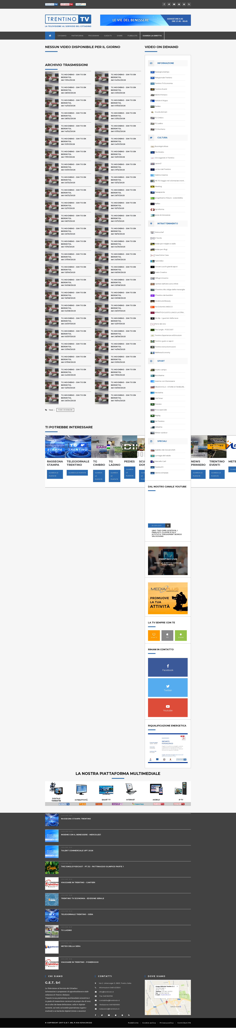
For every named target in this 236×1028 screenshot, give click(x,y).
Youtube (168, 705)
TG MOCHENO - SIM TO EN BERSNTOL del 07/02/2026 (124, 128)
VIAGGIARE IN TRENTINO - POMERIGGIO (81, 962)
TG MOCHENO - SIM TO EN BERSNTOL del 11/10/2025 (74, 244)
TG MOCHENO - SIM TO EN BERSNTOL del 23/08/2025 (124, 282)
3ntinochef (159, 232)
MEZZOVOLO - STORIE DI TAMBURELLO (170, 387)
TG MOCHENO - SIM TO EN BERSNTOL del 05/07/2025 (74, 334)
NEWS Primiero (161, 95)
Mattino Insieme (161, 175)
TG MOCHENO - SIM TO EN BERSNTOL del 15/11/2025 (124, 205)
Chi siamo (62, 36)
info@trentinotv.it (106, 992)
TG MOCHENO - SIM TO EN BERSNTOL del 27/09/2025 (74, 257)
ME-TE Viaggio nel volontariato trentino (170, 181)
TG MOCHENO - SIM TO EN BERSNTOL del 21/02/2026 (124, 116)
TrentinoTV (159, 467)
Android (181, 634)
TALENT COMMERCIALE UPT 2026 (78, 850)
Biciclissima (159, 375)
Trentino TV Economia (164, 83)
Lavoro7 (158, 163)
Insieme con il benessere (165, 381)
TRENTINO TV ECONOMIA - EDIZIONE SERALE (84, 898)
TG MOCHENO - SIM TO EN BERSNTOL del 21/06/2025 (74, 346)
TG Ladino (159, 123)
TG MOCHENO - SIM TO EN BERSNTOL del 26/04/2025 (74, 398)
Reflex (157, 204)
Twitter (168, 685)
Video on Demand (65, 410)
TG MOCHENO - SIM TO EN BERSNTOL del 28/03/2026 (74, 90)
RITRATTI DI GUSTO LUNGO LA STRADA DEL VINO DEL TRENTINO (170, 312)
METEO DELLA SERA (71, 946)
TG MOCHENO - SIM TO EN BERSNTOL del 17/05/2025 (124, 372)
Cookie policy (149, 1023)
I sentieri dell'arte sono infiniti (166, 284)
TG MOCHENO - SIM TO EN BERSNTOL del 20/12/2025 (74, 180)
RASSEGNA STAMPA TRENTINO (77, 818)
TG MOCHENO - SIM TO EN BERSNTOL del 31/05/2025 (124, 359)
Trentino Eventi (161, 89)
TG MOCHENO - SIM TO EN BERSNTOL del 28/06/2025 (124, 334)
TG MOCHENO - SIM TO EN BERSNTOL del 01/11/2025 (124, 218)
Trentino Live (168, 559)
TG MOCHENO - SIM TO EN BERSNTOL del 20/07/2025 (74, 321)
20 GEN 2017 (156, 525)
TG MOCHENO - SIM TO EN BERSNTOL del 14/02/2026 (74, 128)
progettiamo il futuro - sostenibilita (169, 198)
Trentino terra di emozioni (165, 347)
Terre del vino (160, 324)
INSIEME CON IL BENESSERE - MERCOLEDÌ (82, 834)
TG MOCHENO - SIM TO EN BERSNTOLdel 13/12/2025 (124, 180)
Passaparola (160, 192)
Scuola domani (161, 112)
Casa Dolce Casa (162, 255)
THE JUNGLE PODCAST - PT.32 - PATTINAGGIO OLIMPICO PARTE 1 (94, 866)
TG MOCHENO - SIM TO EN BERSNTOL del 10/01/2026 (124, 154)
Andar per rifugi (161, 249)
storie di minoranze (162, 215)
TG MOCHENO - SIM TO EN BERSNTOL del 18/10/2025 (124, 231)
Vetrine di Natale (161, 473)
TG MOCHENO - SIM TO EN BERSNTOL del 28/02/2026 (74, 116)
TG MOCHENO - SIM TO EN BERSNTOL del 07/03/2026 (124, 103)
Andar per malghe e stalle (165, 244)
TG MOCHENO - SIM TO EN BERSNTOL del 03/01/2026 (74, 167)
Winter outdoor (161, 433)
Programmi (93, 36)
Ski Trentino (159, 421)
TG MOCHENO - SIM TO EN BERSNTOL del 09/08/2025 (124, 295)
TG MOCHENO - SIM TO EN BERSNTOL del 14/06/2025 (124, 346)
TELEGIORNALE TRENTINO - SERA (78, 914)
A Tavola (158, 238)
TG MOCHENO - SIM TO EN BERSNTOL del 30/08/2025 (74, 282)
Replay (157, 415)
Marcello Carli (160, 461)
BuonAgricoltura (161, 146)
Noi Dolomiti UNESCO (164, 307)
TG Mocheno (160, 129)
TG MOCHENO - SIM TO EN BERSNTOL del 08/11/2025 (74, 218)
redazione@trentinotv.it (109, 1009)
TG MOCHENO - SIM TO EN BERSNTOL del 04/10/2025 (124, 244)
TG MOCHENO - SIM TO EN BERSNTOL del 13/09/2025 (74, 270)
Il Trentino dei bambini (164, 295)
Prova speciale (161, 410)
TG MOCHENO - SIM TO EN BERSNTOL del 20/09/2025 (124, 257)
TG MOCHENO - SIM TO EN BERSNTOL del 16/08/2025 (74, 295)
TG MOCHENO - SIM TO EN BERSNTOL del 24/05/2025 (74, 372)
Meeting (158, 186)
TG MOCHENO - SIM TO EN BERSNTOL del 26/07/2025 (124, 308)
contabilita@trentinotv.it (109, 1000)
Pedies (157, 106)
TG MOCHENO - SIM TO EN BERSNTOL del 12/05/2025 (74, 385)
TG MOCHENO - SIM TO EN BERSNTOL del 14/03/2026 (74, 103)
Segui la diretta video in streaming (167, 563)
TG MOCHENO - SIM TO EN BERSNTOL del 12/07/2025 (124, 321)
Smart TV (154, 634)
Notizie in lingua (161, 100)
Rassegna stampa (162, 72)
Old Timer (159, 398)
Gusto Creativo (161, 272)
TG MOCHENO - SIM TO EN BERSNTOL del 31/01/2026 (74, 141)
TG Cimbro (159, 118)
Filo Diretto (159, 152)
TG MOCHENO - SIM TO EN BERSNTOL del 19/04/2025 (124, 398)
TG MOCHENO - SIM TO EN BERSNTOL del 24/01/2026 (124, 141)
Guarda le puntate (53, 474)
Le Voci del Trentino (163, 169)
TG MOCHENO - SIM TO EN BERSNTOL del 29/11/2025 (124, 193)
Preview (158, 404)
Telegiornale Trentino (163, 78)
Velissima (158, 427)
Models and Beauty (163, 301)
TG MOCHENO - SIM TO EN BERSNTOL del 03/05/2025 (124, 385)
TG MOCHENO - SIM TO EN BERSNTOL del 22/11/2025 (74, 205)
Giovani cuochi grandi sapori (166, 267)
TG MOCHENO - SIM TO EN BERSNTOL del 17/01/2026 (74, 154)
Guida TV (108, 36)
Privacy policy (167, 1023)
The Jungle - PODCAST (164, 330)
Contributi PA (184, 1023)
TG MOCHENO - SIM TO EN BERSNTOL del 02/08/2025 (74, 308)
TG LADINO (67, 930)
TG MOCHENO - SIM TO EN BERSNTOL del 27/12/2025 (124, 167)
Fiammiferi (159, 261)
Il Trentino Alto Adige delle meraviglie (170, 289)
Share (119, 36)
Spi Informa (159, 209)
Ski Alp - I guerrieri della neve (166, 318)
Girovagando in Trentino (164, 158)
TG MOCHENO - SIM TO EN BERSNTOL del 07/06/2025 (74, 359)
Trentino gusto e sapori (164, 341)
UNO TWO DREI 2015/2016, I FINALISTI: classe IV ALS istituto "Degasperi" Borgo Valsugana (167, 533)
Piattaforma (77, 36)
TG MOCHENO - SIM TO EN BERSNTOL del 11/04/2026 (74, 77)
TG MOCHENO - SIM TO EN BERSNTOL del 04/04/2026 (124, 77)
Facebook (168, 665)
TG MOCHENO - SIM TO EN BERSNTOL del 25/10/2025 (74, 231)
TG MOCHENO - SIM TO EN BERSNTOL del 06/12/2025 (74, 193)
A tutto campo (161, 370)
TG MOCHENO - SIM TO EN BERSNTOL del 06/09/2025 (124, 270)
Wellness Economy (162, 352)
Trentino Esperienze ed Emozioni (168, 335)
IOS (167, 634)
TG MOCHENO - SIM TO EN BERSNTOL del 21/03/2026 (124, 90)
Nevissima (159, 393)
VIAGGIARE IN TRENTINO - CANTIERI (79, 882)
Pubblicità (132, 36)
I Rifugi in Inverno (161, 278)
